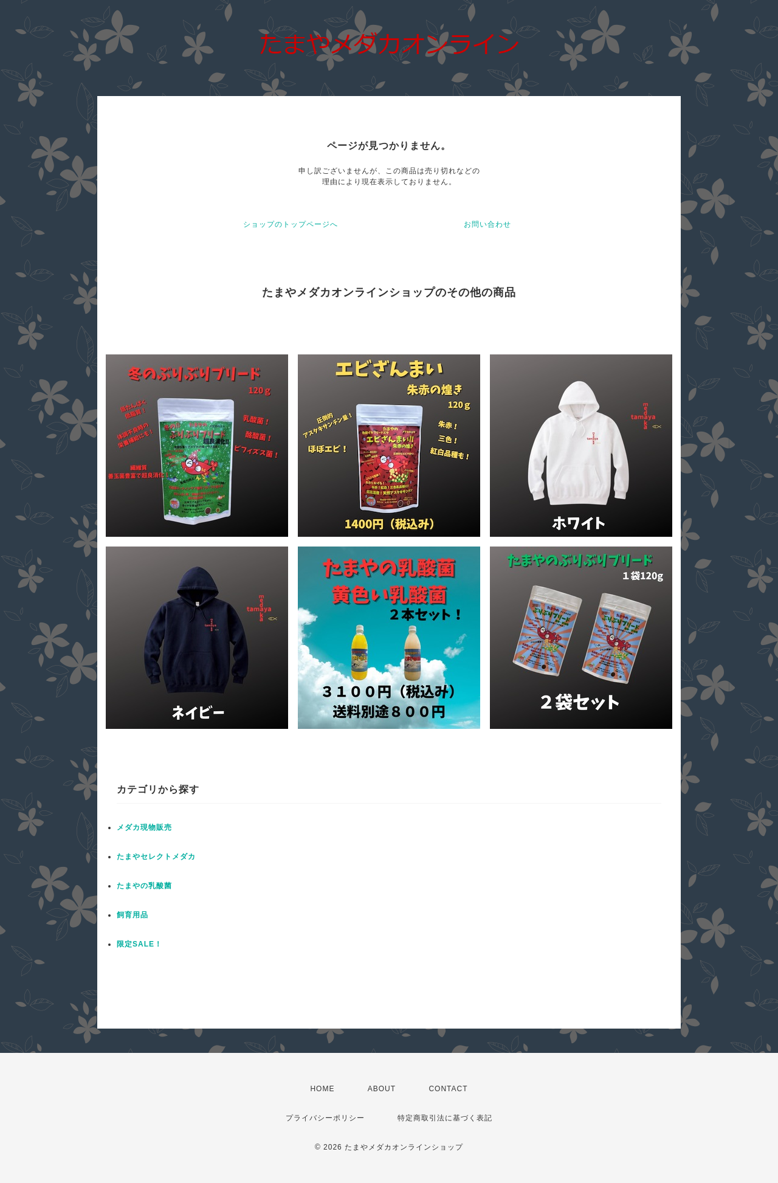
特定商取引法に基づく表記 (445, 1118)
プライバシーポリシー (325, 1118)
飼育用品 (132, 915)
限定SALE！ (139, 944)
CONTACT (448, 1089)
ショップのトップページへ (290, 224)
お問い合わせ (487, 224)
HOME (322, 1089)
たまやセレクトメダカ (156, 856)
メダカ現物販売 (144, 827)
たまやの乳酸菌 (144, 885)
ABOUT (382, 1089)
